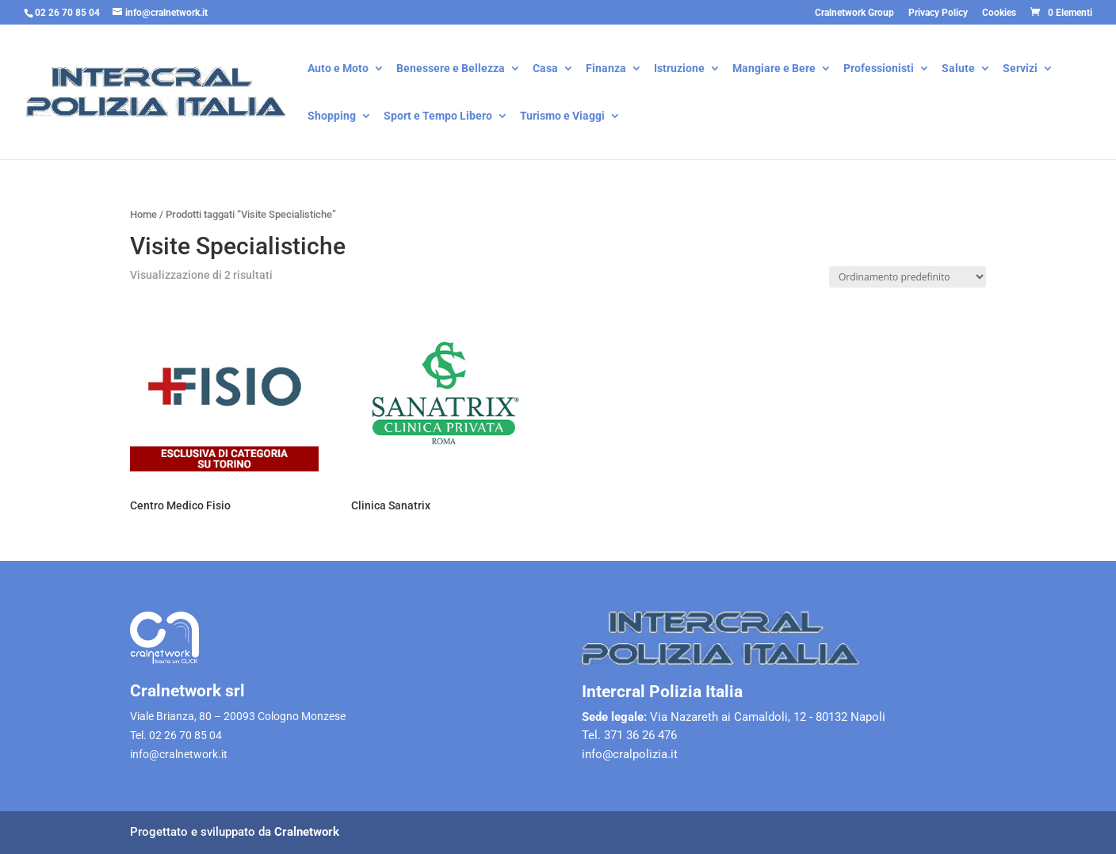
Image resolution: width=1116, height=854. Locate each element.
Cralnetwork (306, 832)
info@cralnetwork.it (178, 754)
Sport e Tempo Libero (438, 117)
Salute (958, 69)
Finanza (606, 69)
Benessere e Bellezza (450, 69)
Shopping (332, 117)
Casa (545, 69)
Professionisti (878, 69)
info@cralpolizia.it (630, 754)
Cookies (999, 13)
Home (143, 214)
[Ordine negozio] (907, 277)
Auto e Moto (338, 69)
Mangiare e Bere (774, 69)
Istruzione (679, 69)
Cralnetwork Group (854, 13)
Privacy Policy (938, 13)
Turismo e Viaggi (562, 117)
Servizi (1020, 69)
